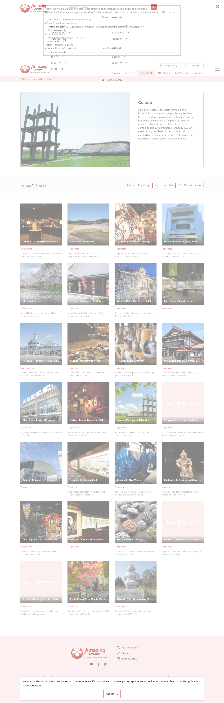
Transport (198, 73)
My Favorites (127, 659)
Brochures (173, 677)
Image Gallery (51, 677)
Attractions (163, 73)
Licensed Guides (91, 691)
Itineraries (129, 73)
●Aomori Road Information (61, 48)
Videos (112, 677)
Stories (116, 73)
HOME (23, 79)
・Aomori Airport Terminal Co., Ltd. (65, 37)
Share (123, 653)
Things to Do (36, 79)
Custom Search (128, 647)
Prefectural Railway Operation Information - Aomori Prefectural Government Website (95, 27)
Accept (112, 694)
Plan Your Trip (181, 73)
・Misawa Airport (56, 41)
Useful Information (131, 691)
